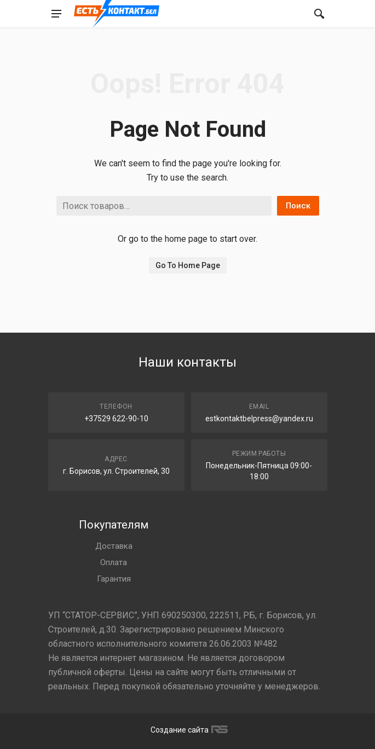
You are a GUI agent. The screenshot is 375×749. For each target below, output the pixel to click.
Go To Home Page (187, 265)
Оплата (113, 562)
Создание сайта (188, 729)
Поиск (298, 206)
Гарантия (114, 579)
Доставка (113, 546)
